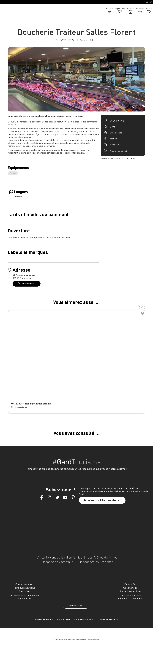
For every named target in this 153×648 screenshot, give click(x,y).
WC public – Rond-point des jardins (31, 403)
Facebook (113, 138)
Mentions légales (88, 619)
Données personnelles (108, 619)
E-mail (113, 126)
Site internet (116, 132)
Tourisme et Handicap (44, 619)
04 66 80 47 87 (117, 120)
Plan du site (71, 619)
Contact (60, 619)
